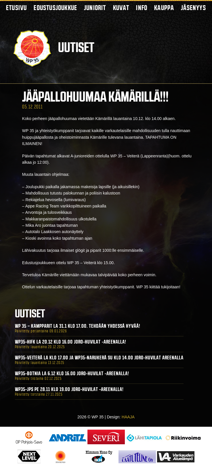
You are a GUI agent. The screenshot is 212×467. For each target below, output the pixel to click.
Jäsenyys (193, 7)
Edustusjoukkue (55, 7)
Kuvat (121, 7)
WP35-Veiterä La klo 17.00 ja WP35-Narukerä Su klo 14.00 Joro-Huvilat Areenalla (99, 357)
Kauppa (164, 7)
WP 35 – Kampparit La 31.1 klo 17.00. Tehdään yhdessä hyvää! (77, 326)
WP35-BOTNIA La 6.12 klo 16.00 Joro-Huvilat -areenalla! (72, 373)
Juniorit (95, 7)
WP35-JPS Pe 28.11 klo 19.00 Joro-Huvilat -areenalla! (69, 389)
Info (141, 7)
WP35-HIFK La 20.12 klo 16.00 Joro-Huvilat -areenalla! (70, 342)
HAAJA (128, 417)
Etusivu (16, 7)
